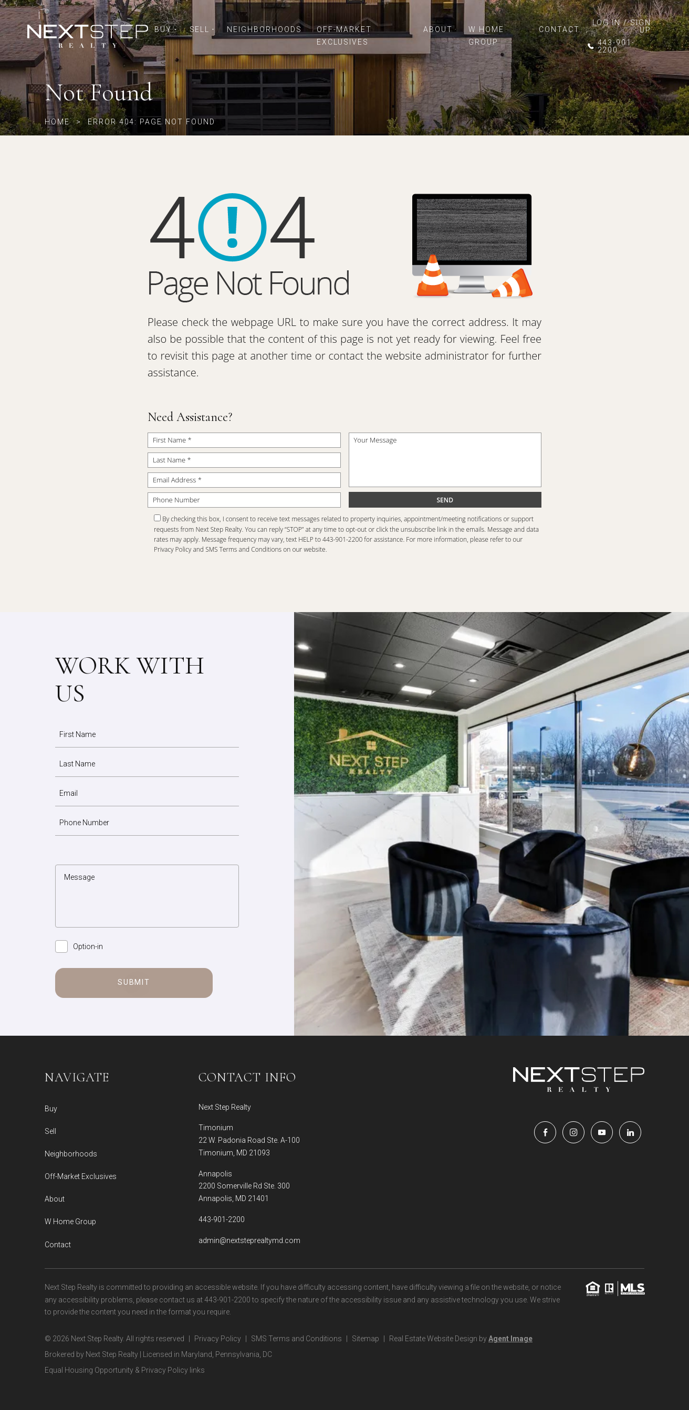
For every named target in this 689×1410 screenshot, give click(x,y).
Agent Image (510, 1338)
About (439, 29)
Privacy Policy (172, 549)
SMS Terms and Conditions (243, 549)
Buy (165, 29)
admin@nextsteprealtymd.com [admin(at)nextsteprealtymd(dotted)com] (249, 1240)
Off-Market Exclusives (344, 35)
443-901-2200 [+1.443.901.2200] (222, 1219)
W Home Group (486, 35)
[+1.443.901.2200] (618, 46)
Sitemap (365, 1338)
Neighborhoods (264, 29)
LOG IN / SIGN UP (621, 26)
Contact (559, 29)
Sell (202, 29)
